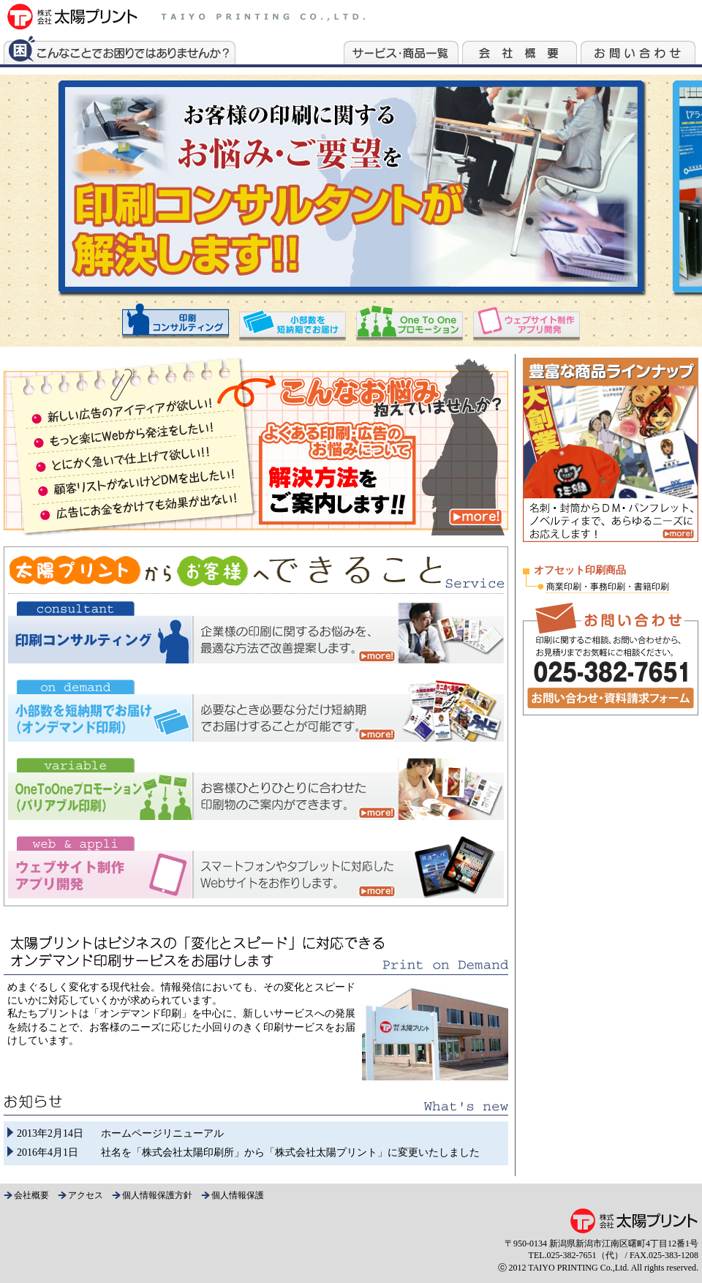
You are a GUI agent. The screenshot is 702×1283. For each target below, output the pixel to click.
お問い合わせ (638, 49)
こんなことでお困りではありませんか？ (119, 49)
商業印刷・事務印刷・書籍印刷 (607, 587)
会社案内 (519, 49)
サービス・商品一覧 (401, 49)
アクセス (85, 1195)
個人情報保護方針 (157, 1195)
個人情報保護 (237, 1195)
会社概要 (31, 1195)
